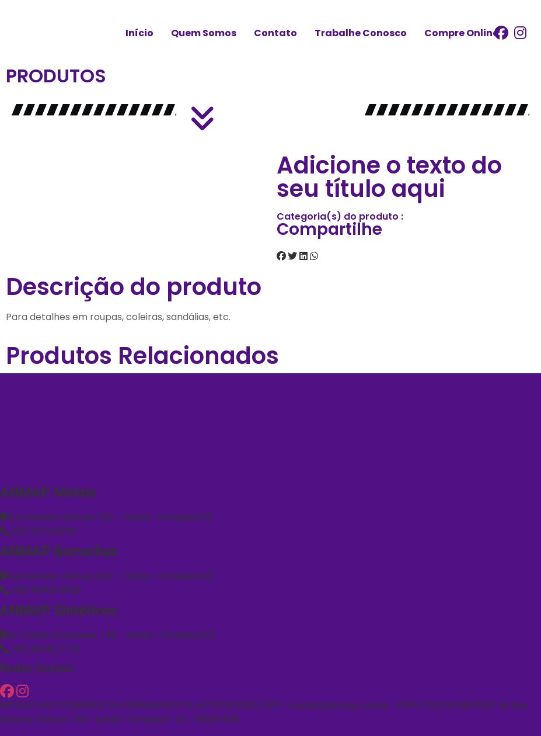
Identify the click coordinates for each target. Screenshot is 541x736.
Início (139, 33)
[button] (281, 256)
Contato (275, 33)
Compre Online (461, 33)
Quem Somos (203, 33)
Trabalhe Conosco (361, 33)
